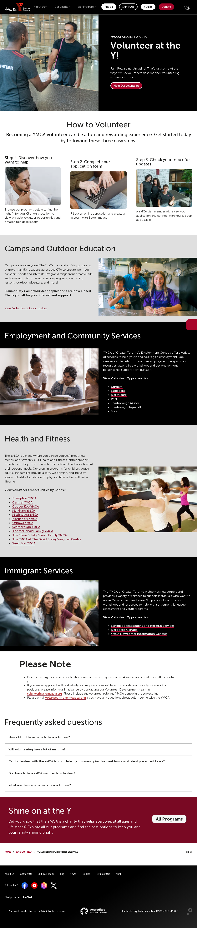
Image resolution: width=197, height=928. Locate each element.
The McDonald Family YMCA (32, 531)
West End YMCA (23, 543)
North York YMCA (24, 518)
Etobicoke (118, 390)
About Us (40, 6)
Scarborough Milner (125, 403)
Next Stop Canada (124, 629)
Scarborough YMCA (26, 527)
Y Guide (148, 6)
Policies (86, 873)
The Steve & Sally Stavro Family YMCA (39, 535)
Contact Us (26, 873)
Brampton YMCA (24, 498)
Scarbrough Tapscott (126, 407)
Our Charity (62, 6)
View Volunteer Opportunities (26, 308)
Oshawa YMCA (22, 522)
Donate (166, 6)
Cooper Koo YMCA (25, 506)
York (114, 411)
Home (8, 851)
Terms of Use (103, 873)
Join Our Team (24, 851)
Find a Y (108, 6)
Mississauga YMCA (25, 514)
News (73, 873)
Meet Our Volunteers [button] (126, 85)
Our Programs (87, 6)
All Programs (169, 818)
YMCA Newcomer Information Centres (139, 633)
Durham (117, 386)
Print (185, 851)
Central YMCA (22, 502)
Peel (114, 399)
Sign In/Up (128, 6)
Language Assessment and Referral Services (142, 625)
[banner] (18, 7)
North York (119, 394)
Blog (61, 873)
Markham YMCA (23, 510)
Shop (119, 873)
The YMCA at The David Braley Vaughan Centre (46, 539)
